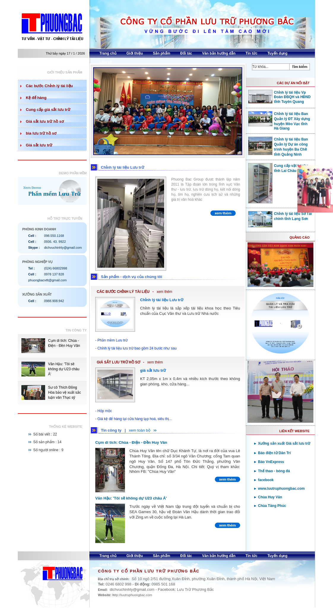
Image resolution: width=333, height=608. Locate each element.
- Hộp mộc (103, 411)
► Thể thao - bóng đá (271, 471)
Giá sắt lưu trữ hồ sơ (45, 121)
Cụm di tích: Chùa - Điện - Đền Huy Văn (131, 442)
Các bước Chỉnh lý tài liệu (49, 86)
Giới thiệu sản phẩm (64, 72)
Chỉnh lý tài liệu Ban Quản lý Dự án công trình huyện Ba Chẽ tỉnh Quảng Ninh (278, 147)
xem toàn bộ (139, 430)
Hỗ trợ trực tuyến (64, 218)
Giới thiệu (134, 53)
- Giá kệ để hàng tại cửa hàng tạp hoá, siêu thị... (133, 419)
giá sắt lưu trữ (153, 370)
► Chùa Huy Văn (267, 497)
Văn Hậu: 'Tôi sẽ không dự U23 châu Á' (63, 369)
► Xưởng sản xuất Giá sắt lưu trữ (281, 443)
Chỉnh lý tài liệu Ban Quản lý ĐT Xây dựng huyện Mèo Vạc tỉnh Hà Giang (279, 120)
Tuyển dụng (277, 53)
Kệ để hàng (36, 97)
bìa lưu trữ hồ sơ (41, 133)
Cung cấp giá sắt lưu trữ (48, 109)
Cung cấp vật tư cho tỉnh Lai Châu (278, 168)
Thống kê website (65, 426)
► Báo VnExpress (268, 462)
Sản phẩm (161, 53)
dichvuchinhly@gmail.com (63, 247)
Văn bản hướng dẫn (218, 53)
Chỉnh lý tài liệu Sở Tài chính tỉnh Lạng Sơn (280, 216)
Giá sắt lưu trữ (39, 145)
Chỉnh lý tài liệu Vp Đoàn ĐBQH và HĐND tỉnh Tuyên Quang (279, 97)
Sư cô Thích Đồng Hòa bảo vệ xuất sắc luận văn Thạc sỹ (64, 392)
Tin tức (251, 53)
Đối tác (186, 53)
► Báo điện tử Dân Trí (272, 453)
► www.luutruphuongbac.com (279, 488)
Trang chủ (107, 53)
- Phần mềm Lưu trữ (111, 340)
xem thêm (164, 292)
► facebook (263, 480)
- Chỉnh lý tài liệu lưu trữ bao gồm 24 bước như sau (136, 348)
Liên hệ (105, 62)
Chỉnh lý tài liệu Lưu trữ (161, 300)
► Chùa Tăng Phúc (269, 506)
